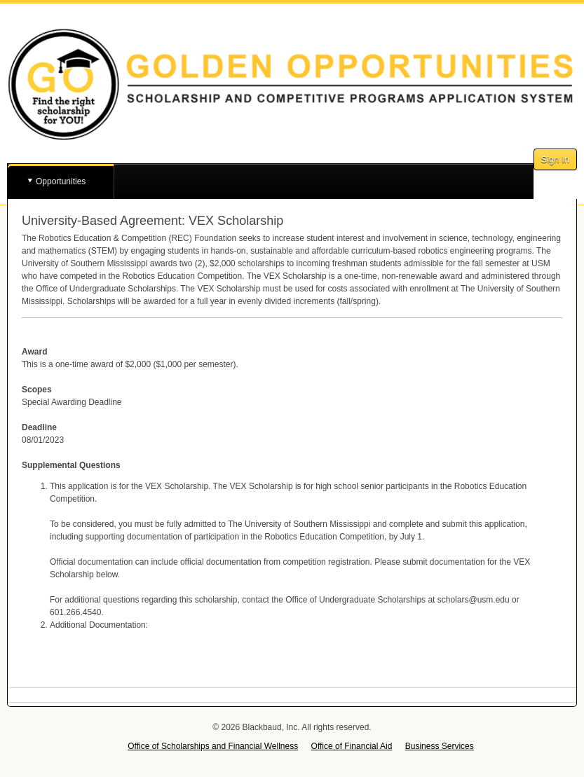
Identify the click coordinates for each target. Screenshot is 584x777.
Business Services (439, 746)
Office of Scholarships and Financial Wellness (213, 746)
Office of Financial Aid (352, 746)
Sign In (555, 159)
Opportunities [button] (61, 181)
